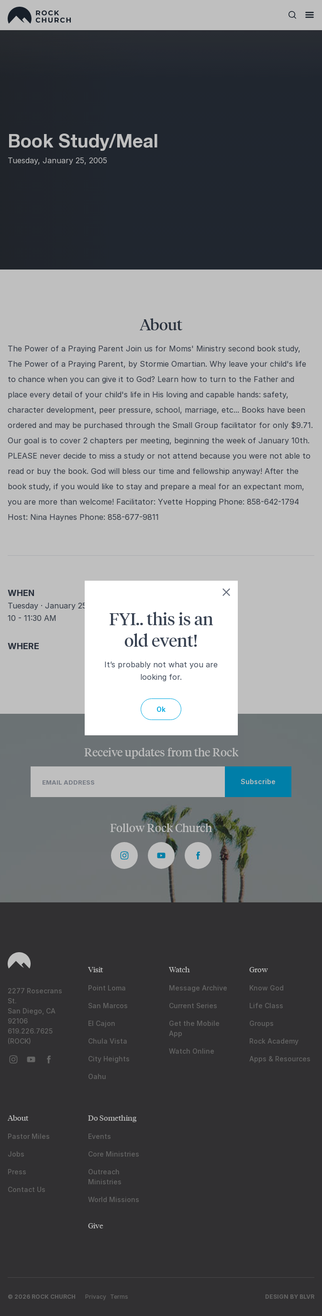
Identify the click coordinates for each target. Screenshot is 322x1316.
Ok (161, 709)
